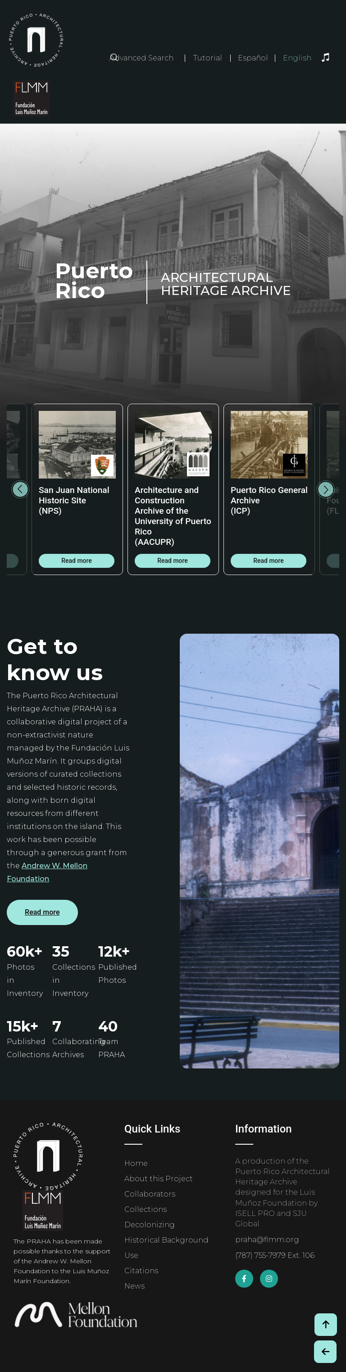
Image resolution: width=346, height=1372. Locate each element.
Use (131, 1255)
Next (325, 489)
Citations (141, 1270)
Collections (145, 1209)
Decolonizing (149, 1224)
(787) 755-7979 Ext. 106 (274, 1255)
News (134, 1286)
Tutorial (207, 58)
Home (136, 1163)
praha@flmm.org (267, 1239)
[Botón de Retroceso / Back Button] (325, 1351)
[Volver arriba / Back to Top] (325, 1324)
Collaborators (149, 1194)
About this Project (158, 1178)
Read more (76, 560)
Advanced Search (141, 58)
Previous (20, 489)
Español (253, 58)
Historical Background (166, 1240)
